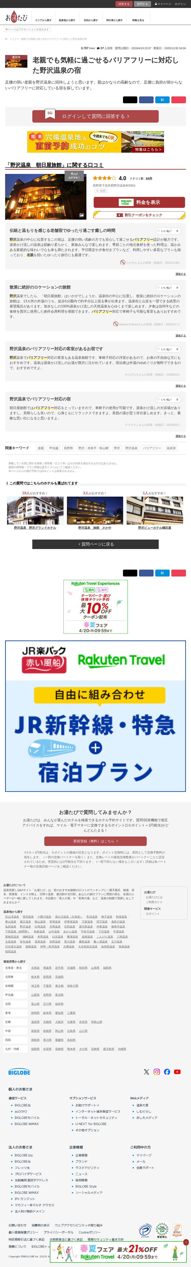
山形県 (95, 967)
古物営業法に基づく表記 (66, 1239)
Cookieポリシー (90, 1232)
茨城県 (59, 976)
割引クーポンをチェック (139, 215)
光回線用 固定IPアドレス (31, 1180)
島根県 (47, 1031)
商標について (18, 1246)
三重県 (71, 1013)
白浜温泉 (57, 936)
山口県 (83, 1031)
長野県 (68, 448)
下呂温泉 (104, 931)
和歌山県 (96, 1022)
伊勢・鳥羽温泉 (50, 946)
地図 (101, 191)
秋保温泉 (121, 916)
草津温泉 (55, 921)
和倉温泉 (39, 931)
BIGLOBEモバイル (27, 1117)
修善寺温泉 (118, 926)
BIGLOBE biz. (24, 1155)
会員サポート (145, 1167)
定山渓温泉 (12, 916)
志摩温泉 (68, 946)
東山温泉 (10, 921)
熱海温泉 (124, 946)
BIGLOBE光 (23, 1105)
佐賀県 (47, 1049)
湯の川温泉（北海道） (69, 916)
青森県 (47, 967)
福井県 (59, 1003)
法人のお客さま (21, 1147)
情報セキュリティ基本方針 (106, 1239)
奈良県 (83, 1022)
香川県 (47, 1040)
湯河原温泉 (86, 926)
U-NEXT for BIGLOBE (91, 1124)
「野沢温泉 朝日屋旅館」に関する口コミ (54, 165)
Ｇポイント (153, 913)
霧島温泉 (84, 941)
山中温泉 (54, 931)
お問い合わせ (18, 1225)
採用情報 (81, 1180)
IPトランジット (25, 1199)
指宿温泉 (10, 951)
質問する (142, 4)
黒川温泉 (69, 941)
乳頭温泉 (92, 916)
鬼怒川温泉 (118, 921)
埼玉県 (35, 985)
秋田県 (83, 967)
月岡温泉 (55, 926)
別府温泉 (55, 941)
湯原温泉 (40, 941)
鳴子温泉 (106, 916)
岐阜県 (47, 1013)
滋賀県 (35, 1022)
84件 (149, 178)
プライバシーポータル (59, 1232)
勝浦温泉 (72, 936)
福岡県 (35, 1049)
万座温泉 (87, 921)
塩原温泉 (10, 926)
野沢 (117, 448)
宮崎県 (95, 1049)
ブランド (81, 1161)
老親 (41, 448)
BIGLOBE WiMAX (27, 1124)
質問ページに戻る (96, 544)
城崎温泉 (28, 936)
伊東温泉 (102, 926)
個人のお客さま (21, 1089)
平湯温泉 (118, 931)
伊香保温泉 (71, 921)
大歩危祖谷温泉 (88, 946)
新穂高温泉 (12, 936)
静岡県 (35, 1013)
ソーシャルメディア (89, 1192)
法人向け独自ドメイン (30, 1211)
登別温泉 (28, 916)
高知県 (71, 1040)
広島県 (71, 1031)
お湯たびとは (154, 897)
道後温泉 (87, 936)
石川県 (47, 1003)
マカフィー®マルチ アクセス (34, 1205)
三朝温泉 (122, 936)
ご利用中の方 (140, 1147)
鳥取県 (35, 1031)
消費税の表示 (41, 1225)
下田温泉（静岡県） (17, 931)
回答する (124, 4)
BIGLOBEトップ (42, 1246)
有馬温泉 (43, 936)
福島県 (107, 967)
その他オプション (87, 1130)
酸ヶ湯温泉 (101, 941)
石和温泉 (69, 926)
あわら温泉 (70, 931)
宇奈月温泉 (88, 931)
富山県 (35, 1003)
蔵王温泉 (25, 921)
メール (140, 1161)
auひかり (21, 1111)
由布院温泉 (108, 946)
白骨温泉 (40, 926)
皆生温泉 (25, 941)
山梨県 (35, 994)
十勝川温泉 (44, 916)
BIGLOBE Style (86, 1186)
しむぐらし (143, 1111)
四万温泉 (102, 921)
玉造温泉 (10, 941)
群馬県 (47, 976)
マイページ (163, 4)
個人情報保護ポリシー (23, 1232)
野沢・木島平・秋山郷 (93, 448)
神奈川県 (72, 985)
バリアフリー (152, 448)
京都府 (47, 1022)
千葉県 (47, 985)
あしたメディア (146, 1117)
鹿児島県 (108, 1049)
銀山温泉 (40, 921)
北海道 (35, 967)
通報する (181, 273)
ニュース (81, 1174)
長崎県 (59, 1049)
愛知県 (59, 1013)
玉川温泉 (116, 941)
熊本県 (71, 1049)
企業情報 (76, 1147)
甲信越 (53, 448)
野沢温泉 (132, 448)
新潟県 (59, 994)
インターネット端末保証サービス (98, 1111)
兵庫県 (71, 1022)
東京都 (59, 985)
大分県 (83, 1049)
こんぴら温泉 (104, 936)
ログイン (180, 4)
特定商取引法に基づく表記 (26, 1239)
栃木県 (35, 976)
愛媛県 (59, 1040)
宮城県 (71, 967)
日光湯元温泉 (13, 946)
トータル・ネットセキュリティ (96, 1117)
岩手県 (59, 967)
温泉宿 (171, 448)
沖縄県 (122, 1049)
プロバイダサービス (28, 1174)
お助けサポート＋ (87, 1105)
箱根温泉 (31, 946)
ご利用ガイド (154, 902)
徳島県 (35, 1040)
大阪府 (59, 1022)
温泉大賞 (142, 1105)
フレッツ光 (22, 1167)
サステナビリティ (87, 1167)
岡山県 (59, 1031)
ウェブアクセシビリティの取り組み (79, 1225)
